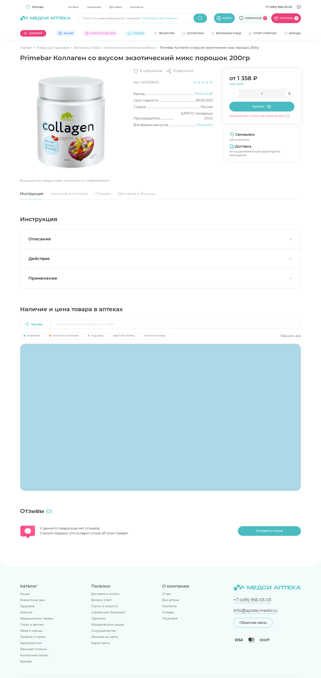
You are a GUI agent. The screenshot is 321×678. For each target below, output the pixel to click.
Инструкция (31, 193)
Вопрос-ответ (101, 600)
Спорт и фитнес (32, 624)
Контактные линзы (34, 655)
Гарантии (98, 618)
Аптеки (73, 7)
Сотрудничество (103, 631)
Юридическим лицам (107, 624)
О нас (166, 594)
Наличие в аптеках (69, 193)
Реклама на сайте (104, 637)
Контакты (136, 7)
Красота (26, 612)
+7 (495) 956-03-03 (278, 7)
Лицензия (94, 7)
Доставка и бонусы (136, 193)
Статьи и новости (104, 606)
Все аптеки (170, 600)
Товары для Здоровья (53, 48)
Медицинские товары (36, 618)
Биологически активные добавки (130, 48)
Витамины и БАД (87, 48)
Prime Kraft (203, 94)
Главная (26, 48)
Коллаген (205, 125)
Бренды (26, 661)
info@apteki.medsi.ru (255, 610)
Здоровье (27, 606)
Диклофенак (168, 18)
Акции (25, 594)
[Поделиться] (179, 71)
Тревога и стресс (33, 637)
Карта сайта (100, 643)
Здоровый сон (31, 643)
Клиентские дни (32, 600)
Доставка (115, 7)
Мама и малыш (31, 631)
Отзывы (103, 193)
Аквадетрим (149, 18)
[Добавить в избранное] (147, 71)
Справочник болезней (108, 612)
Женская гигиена (33, 649)
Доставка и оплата (105, 594)
